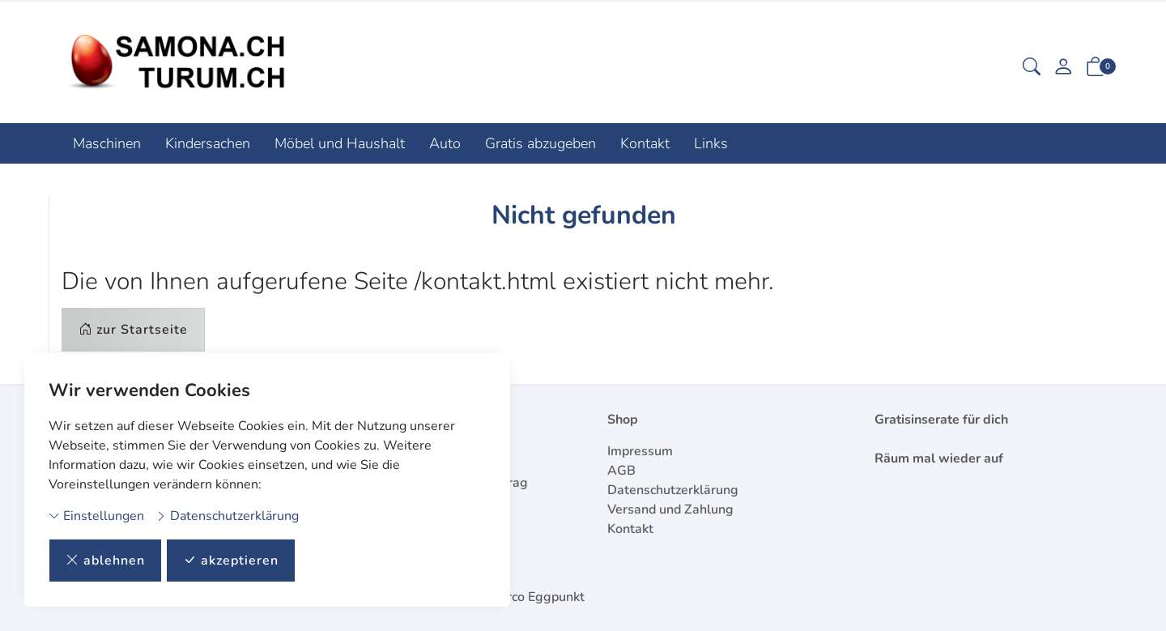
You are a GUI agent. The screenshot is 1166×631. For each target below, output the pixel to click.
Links (711, 143)
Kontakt (645, 143)
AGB (621, 471)
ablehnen (105, 560)
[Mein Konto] (1063, 68)
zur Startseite (133, 329)
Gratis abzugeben (540, 143)
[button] (1031, 68)
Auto (445, 143)
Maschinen (107, 143)
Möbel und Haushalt (339, 143)
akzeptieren (231, 560)
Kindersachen (207, 143)
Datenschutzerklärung (227, 516)
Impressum (640, 451)
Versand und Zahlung (670, 509)
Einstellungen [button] (96, 516)
